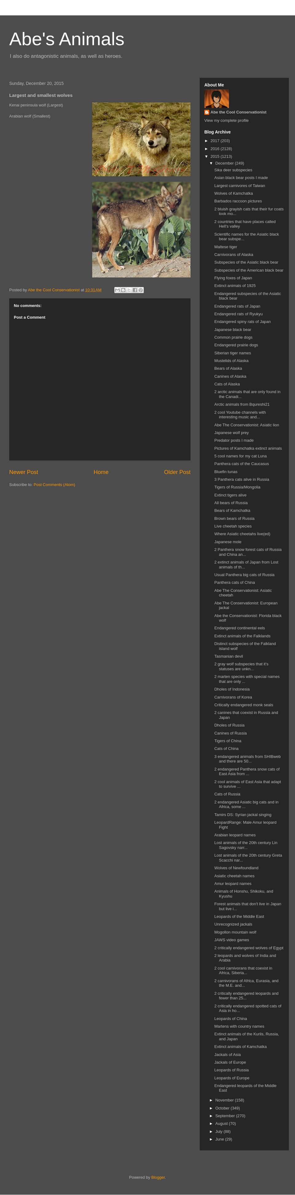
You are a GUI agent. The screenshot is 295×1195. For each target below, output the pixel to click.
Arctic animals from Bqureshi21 (241, 404)
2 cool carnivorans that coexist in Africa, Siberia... (243, 970)
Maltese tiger (225, 247)
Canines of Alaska (230, 376)
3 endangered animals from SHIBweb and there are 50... (247, 759)
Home (101, 472)
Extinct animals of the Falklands (242, 636)
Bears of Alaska (228, 368)
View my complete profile (226, 120)
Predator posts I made (234, 440)
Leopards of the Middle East (239, 916)
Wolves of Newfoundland (236, 868)
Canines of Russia (230, 733)
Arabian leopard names (234, 835)
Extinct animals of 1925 (234, 285)
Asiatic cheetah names (234, 876)
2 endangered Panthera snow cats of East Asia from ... (246, 771)
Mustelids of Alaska (231, 360)
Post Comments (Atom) (54, 484)
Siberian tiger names (232, 353)
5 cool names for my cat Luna (240, 456)
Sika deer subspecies (233, 170)
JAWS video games (231, 940)
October (223, 1108)
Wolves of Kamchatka (233, 193)
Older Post (177, 472)
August (222, 1123)
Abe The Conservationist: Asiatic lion (246, 425)
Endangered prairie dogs (236, 345)
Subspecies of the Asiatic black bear (246, 262)
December (225, 163)
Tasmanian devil (228, 656)
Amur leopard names (232, 883)
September (225, 1115)
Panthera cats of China (234, 582)
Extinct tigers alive (230, 495)
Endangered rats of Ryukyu (238, 314)
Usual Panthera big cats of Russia (244, 574)
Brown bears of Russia (234, 518)
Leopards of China (230, 1018)
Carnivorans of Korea (233, 697)
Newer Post (23, 472)
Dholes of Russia (229, 725)
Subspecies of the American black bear (248, 270)
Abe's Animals (66, 39)
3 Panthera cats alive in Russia (241, 479)
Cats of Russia (227, 794)
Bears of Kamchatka (232, 510)
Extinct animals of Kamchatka (240, 1046)
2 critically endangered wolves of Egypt (248, 948)
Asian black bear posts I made (241, 177)
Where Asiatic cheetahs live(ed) (242, 534)
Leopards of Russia (231, 1070)
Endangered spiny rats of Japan (242, 321)
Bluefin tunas (225, 471)
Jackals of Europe (230, 1062)
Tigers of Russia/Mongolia (237, 487)
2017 (215, 140)
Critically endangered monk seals (243, 705)
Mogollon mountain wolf (235, 932)
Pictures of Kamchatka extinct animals (248, 448)
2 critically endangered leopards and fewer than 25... (246, 996)
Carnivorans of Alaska (233, 254)
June (220, 1139)
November (225, 1100)
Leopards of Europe (231, 1078)
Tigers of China (227, 741)
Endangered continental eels (239, 628)
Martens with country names (239, 1026)
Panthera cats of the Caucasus (241, 463)
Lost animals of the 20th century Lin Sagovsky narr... (245, 845)
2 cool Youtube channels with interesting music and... (240, 415)
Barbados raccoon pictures (238, 201)
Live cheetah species (232, 526)
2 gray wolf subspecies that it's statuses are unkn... (241, 666)
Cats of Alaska (227, 384)
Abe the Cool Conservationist (238, 112)
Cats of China (226, 748)
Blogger (158, 1177)
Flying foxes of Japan (233, 278)
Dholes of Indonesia (232, 689)
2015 (215, 156)
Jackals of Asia (227, 1054)
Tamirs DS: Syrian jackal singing (242, 814)
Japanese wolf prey (231, 432)
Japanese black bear (232, 329)
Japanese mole (227, 542)
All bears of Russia (230, 502)
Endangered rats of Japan (237, 306)
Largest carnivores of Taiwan (239, 185)
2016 (215, 148)
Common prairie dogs (233, 337)
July (219, 1131)
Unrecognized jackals (233, 924)
